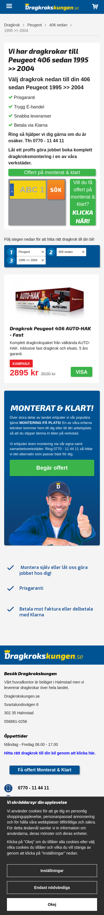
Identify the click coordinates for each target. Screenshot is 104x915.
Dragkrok (12, 25)
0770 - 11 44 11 (66, 449)
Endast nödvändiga (52, 887)
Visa (81, 372)
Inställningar (52, 870)
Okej (52, 904)
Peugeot (34, 25)
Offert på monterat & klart (52, 172)
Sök (56, 189)
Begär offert (52, 468)
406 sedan (58, 25)
